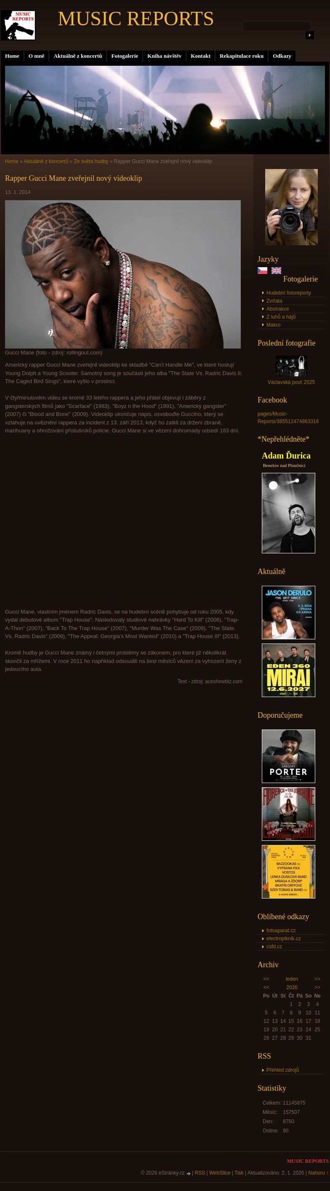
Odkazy (282, 56)
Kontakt (200, 56)
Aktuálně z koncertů (77, 56)
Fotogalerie (124, 56)
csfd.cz (274, 947)
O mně (37, 56)
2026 (292, 987)
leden (292, 979)
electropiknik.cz (283, 939)
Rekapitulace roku (241, 56)
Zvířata (274, 301)
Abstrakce (277, 309)
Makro (273, 325)
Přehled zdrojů (282, 1070)
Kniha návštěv (164, 56)
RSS (200, 1173)
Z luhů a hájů (280, 317)
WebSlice (219, 1173)
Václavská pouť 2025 (291, 382)
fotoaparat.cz (280, 930)
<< (266, 979)
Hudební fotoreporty (288, 293)
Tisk (239, 1173)
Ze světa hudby (91, 161)
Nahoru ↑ (318, 1173)
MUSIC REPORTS (136, 18)
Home (12, 56)
